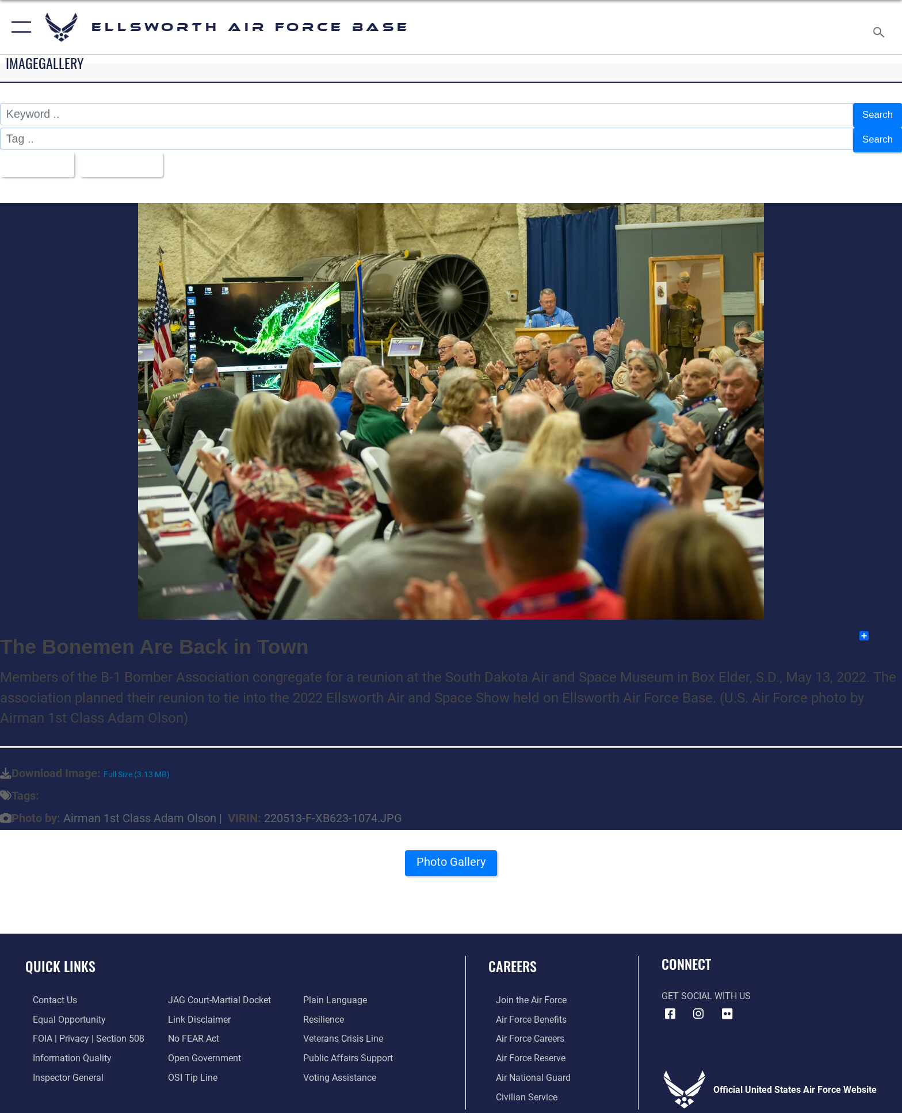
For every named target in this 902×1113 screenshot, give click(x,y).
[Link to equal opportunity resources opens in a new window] (61, 1012)
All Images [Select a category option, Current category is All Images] (37, 158)
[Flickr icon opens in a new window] (727, 1007)
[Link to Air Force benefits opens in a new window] (523, 1012)
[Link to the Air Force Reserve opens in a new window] (523, 1051)
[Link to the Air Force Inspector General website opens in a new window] (60, 1070)
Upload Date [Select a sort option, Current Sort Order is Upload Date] (131, 158)
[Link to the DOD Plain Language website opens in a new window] (337, 993)
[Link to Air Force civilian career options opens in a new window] (519, 1089)
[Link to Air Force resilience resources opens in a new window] (325, 1012)
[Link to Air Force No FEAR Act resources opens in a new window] (191, 1031)
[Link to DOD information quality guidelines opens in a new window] (64, 1051)
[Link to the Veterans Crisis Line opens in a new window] (345, 1031)
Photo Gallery (451, 859)
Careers (512, 960)
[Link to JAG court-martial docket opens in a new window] (217, 993)
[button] (18, 27)
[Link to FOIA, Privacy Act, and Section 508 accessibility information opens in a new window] (81, 1031)
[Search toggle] (880, 27)
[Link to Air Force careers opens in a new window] (522, 1031)
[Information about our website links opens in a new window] (197, 1012)
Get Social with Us (706, 989)
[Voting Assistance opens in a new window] (342, 1070)
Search (875, 114)
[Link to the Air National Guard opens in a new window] (525, 1070)
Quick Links (60, 960)
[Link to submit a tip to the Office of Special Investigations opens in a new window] (190, 1070)
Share (880, 629)
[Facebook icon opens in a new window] (670, 1007)
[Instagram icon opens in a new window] (698, 1007)
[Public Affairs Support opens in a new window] (350, 1051)
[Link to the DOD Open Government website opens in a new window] (202, 1051)
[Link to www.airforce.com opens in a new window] (523, 993)
